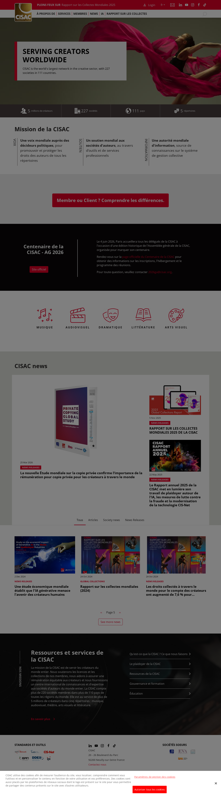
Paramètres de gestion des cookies (154, 779)
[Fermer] (216, 786)
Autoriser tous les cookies (149, 792)
